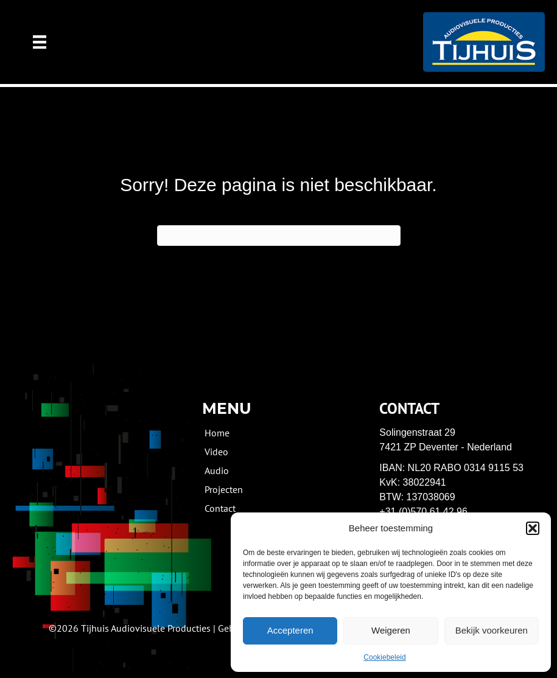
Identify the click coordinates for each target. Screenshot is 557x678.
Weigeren (390, 630)
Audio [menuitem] (217, 469)
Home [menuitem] (217, 432)
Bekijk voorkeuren (491, 630)
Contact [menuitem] (220, 507)
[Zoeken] (279, 235)
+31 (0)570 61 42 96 (423, 511)
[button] (533, 528)
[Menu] (39, 42)
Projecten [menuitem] (224, 488)
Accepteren (290, 630)
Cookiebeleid (384, 657)
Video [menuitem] (216, 451)
